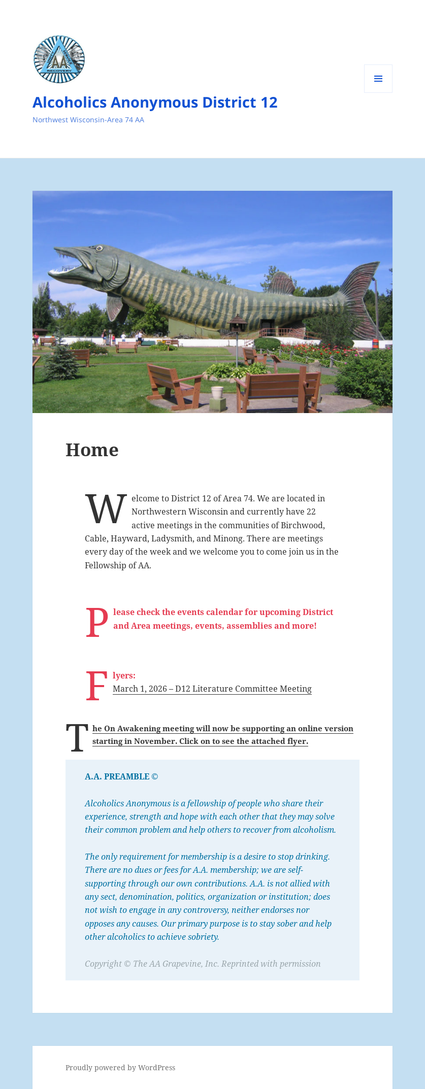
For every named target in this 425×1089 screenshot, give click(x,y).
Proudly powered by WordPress (120, 1067)
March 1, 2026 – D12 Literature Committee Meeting (212, 688)
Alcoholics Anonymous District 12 (155, 102)
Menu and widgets (379, 92)
